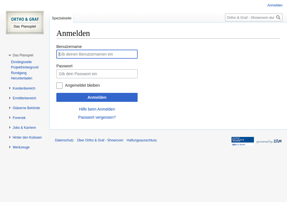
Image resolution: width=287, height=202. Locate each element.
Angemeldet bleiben (82, 85)
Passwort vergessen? (97, 117)
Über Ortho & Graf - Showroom (100, 140)
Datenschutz (64, 140)
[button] (23, 55)
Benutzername (69, 46)
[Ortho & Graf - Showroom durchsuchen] (254, 17)
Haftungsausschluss (142, 140)
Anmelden (97, 97)
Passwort (64, 66)
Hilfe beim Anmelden (97, 109)
